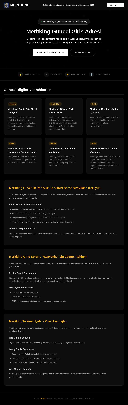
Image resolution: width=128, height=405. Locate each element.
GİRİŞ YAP (116, 5)
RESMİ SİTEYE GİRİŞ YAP (50, 52)
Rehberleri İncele (82, 52)
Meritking (43, 398)
